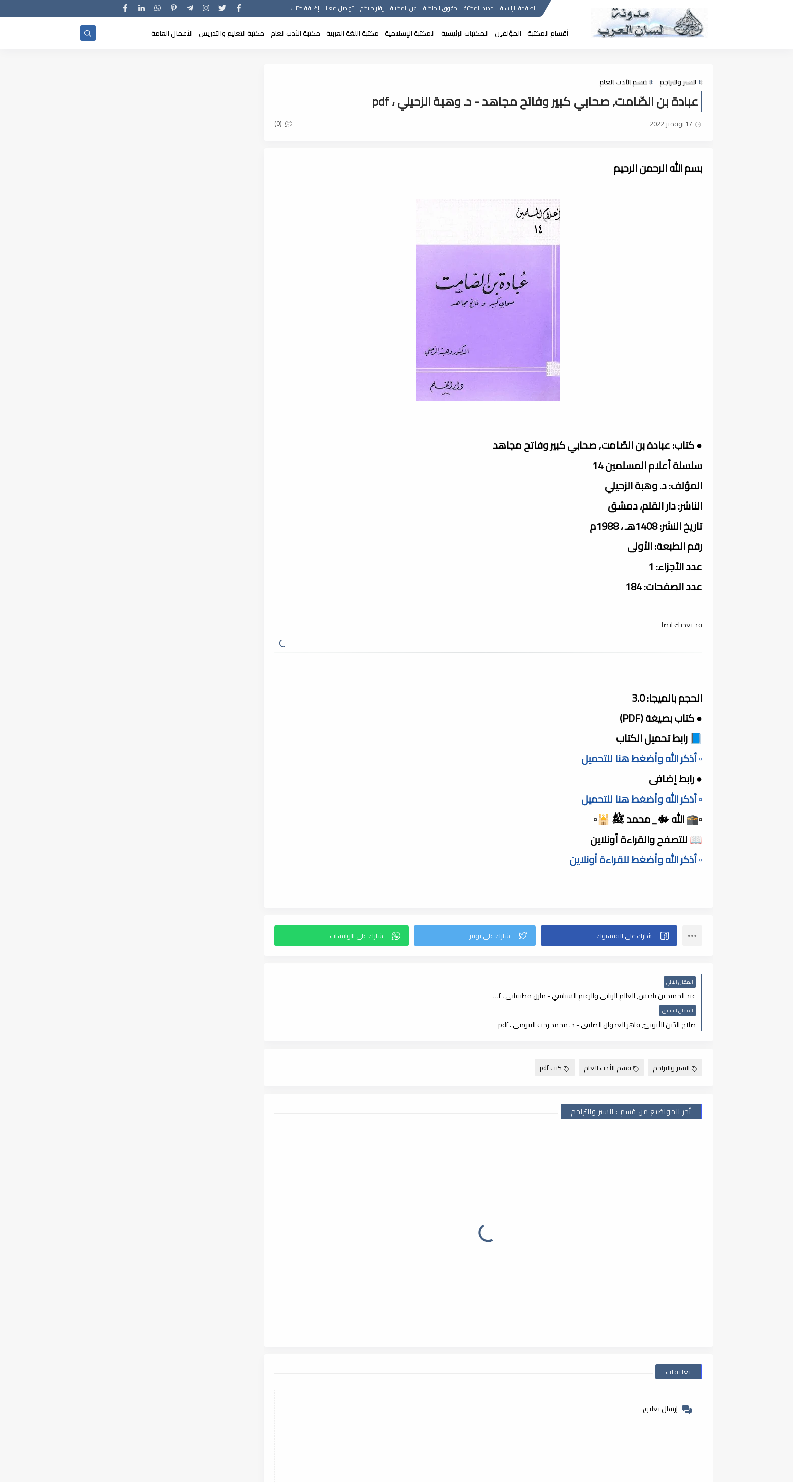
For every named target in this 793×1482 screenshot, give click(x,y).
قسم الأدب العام (623, 82)
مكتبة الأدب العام (295, 33)
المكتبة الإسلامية (410, 33)
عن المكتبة (403, 9)
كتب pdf (554, 1039)
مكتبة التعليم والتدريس (232, 33)
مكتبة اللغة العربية (352, 33)
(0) (284, 123)
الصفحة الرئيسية (518, 9)
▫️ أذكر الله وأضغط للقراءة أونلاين (635, 859)
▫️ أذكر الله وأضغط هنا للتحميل (641, 758)
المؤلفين (508, 33)
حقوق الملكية (440, 9)
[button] (609, 935)
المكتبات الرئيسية (465, 33)
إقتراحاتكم (372, 9)
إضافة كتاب (305, 9)
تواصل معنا (340, 9)
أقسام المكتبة (547, 33)
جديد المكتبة (479, 9)
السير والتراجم (677, 82)
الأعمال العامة (172, 33)
